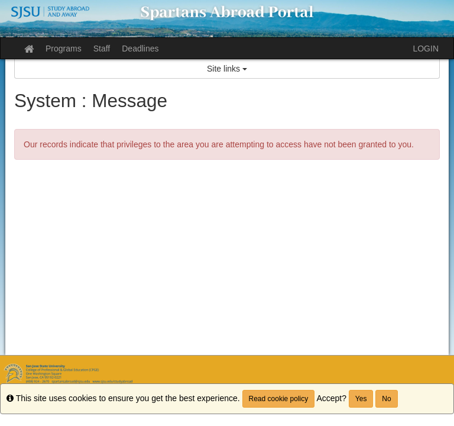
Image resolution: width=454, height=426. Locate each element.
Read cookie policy (279, 399)
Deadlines (140, 48)
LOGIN (426, 48)
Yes (361, 399)
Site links (227, 68)
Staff (102, 48)
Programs (64, 48)
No (386, 399)
